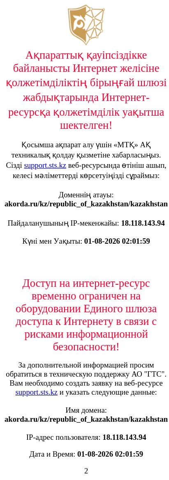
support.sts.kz (45, 165)
